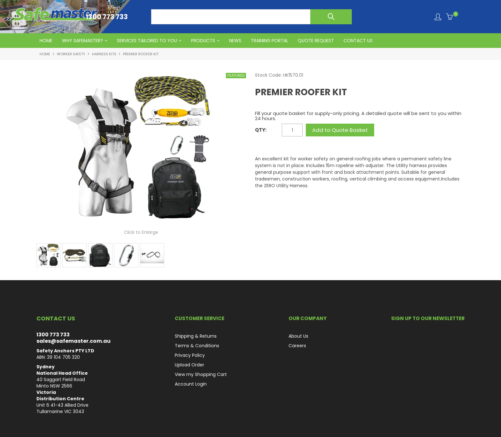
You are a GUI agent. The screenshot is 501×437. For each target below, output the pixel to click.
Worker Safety (71, 54)
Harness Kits (104, 54)
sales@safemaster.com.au (73, 341)
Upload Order (189, 365)
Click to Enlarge (141, 232)
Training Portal (269, 40)
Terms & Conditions (197, 345)
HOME (46, 40)
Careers (297, 345)
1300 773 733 (53, 334)
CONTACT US (358, 40)
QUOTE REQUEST (316, 40)
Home (45, 54)
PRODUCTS (203, 40)
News (235, 40)
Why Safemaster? (82, 40)
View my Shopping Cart (201, 374)
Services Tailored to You (147, 40)
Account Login (191, 384)
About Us (298, 336)
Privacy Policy (190, 355)
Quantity (268, 130)
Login (438, 16)
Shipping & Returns (196, 336)
